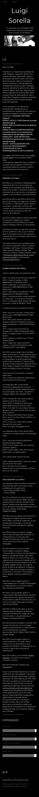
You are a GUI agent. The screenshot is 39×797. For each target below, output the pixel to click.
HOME (5, 1)
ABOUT (14, 1)
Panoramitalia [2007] (11, 260)
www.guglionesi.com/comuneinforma (17, 688)
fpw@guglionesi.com (15, 779)
